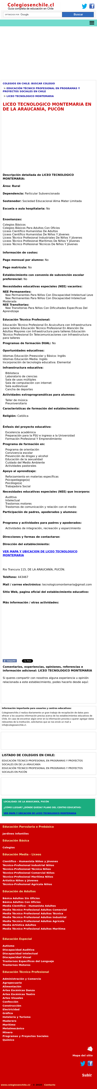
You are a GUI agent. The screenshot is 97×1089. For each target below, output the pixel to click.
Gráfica (8, 1013)
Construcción (12, 1005)
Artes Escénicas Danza (19, 990)
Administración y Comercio (22, 978)
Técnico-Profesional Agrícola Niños (27, 884)
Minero (7, 1032)
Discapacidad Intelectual (20, 953)
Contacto (49, 1085)
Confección (10, 1001)
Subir (87, 1075)
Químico (8, 1039)
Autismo (8, 945)
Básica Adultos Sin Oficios (21, 898)
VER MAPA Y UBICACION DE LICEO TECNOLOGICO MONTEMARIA (40, 813)
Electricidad (11, 1009)
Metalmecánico (13, 1028)
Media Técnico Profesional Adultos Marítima (34, 928)
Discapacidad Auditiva (18, 949)
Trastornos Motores (16, 965)
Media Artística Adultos (19, 925)
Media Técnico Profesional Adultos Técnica (33, 913)
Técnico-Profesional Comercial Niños (29, 872)
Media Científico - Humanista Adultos (29, 905)
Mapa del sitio (83, 1055)
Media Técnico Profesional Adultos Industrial (34, 917)
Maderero (9, 1020)
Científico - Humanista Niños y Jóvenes (30, 861)
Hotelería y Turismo (17, 1017)
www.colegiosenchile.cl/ (15, 1085)
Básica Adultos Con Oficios (22, 902)
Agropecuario (12, 982)
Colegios (9, 847)
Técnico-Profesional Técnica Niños (27, 869)
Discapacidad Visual (17, 957)
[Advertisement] (48, 52)
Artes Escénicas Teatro (19, 994)
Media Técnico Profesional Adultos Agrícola (33, 921)
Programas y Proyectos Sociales (25, 1036)
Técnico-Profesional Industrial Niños (28, 865)
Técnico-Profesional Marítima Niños (28, 876)
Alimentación (12, 986)
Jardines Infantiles (16, 833)
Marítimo (9, 1024)
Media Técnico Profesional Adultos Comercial (35, 909)
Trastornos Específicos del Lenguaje (28, 961)
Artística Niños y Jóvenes (20, 880)
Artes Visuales (13, 998)
